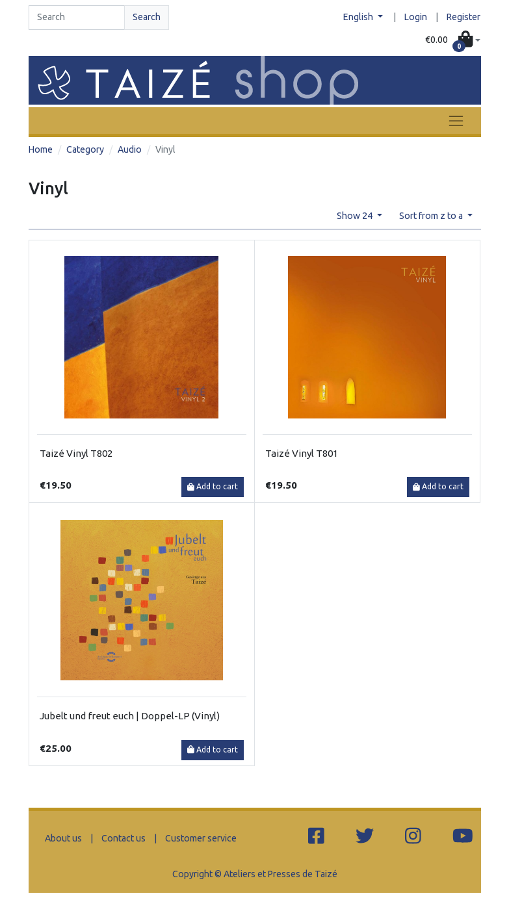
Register (463, 17)
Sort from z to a (432, 216)
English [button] (359, 17)
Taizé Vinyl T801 (301, 453)
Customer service (201, 838)
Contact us (123, 838)
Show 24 (355, 216)
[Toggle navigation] (456, 120)
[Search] (77, 17)
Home (41, 149)
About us (63, 838)
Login (415, 17)
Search (147, 17)
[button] (452, 40)
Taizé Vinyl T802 (76, 453)
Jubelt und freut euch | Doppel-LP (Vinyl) (130, 715)
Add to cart (212, 486)
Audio (130, 149)
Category (85, 149)
